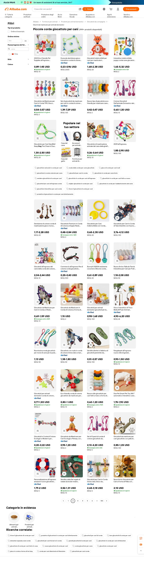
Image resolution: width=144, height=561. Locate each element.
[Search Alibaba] (55, 9)
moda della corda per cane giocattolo (80, 168)
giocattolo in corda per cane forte (104, 173)
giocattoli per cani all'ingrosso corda (48, 184)
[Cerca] (88, 9)
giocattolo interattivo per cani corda (48, 189)
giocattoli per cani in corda (77, 173)
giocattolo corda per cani (107, 546)
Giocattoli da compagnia (96, 22)
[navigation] (18, 261)
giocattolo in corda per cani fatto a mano (115, 178)
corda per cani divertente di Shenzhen (51, 551)
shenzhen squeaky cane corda (19, 541)
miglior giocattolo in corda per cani (79, 184)
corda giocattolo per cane (82, 546)
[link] (141, 538)
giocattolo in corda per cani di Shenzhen (111, 541)
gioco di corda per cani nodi (109, 168)
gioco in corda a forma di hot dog (20, 551)
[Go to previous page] (63, 501)
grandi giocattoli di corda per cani (79, 541)
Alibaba (36, 22)
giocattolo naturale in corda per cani (48, 168)
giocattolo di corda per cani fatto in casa (23, 546)
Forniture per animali (49, 22)
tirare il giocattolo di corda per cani (79, 189)
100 (102, 501)
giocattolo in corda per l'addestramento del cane (115, 184)
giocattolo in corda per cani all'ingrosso (80, 178)
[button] (80, 9)
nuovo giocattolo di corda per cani (55, 546)
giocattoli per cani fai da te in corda (48, 541)
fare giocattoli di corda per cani (119, 535)
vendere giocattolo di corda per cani (48, 178)
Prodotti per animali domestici (72, 22)
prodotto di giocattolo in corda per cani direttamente (54, 194)
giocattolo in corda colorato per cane (48, 173)
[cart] (111, 9)
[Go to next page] (106, 501)
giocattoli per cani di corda (92, 535)
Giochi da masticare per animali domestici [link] (48, 25)
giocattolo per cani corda (79, 551)
